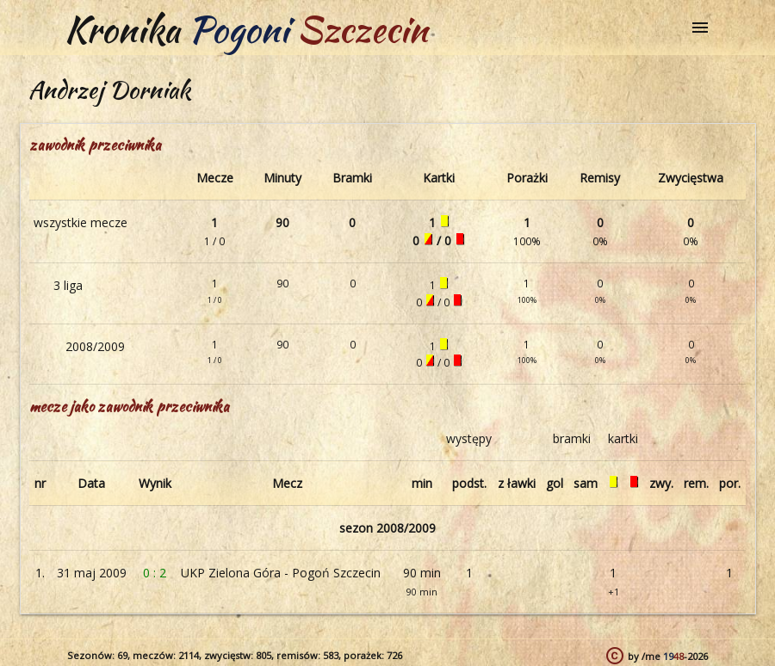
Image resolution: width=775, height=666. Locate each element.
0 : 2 (154, 572)
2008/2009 (95, 346)
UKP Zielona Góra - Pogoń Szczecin (281, 572)
